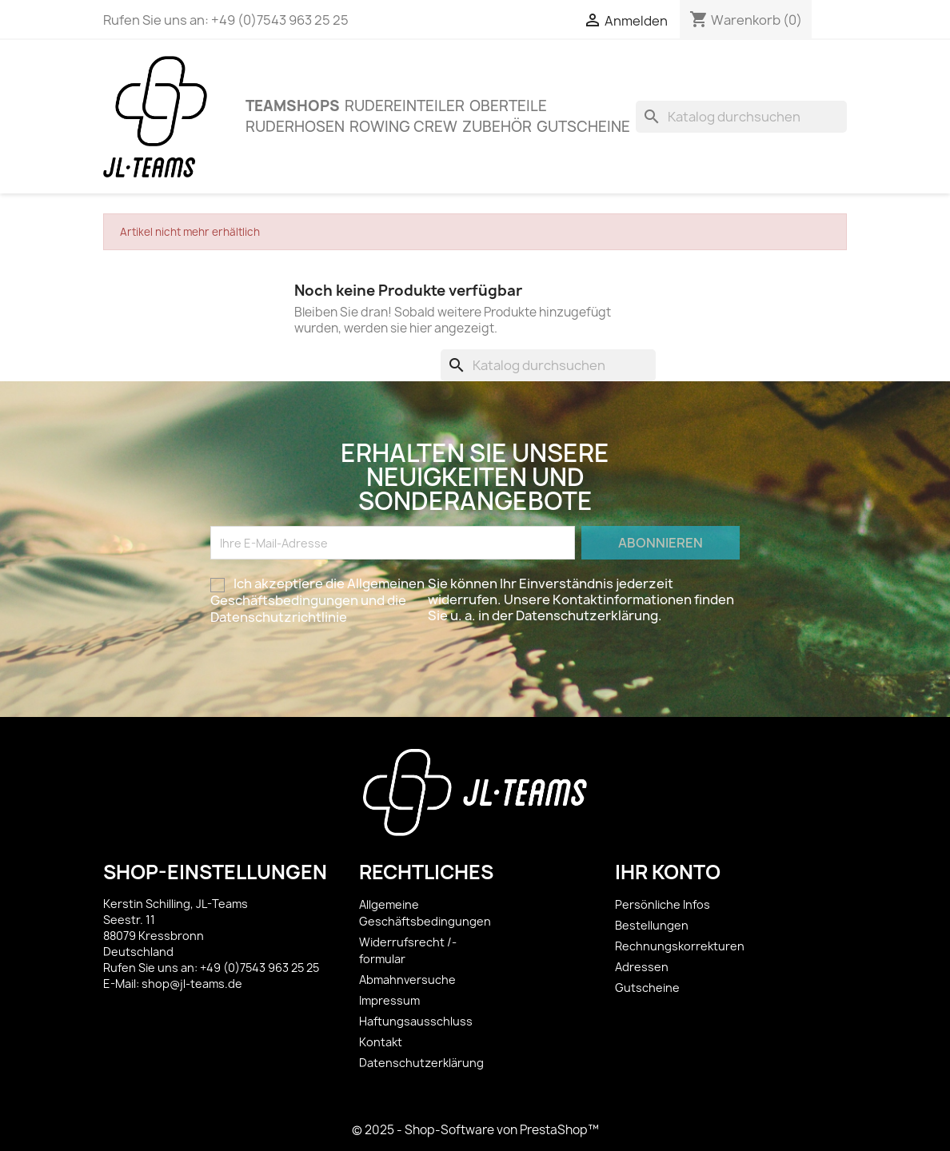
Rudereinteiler (405, 106)
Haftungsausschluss (416, 1021)
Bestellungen (652, 925)
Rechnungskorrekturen (679, 946)
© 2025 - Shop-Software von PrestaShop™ (475, 1129)
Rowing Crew (403, 127)
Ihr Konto (667, 872)
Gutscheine (583, 127)
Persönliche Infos (662, 904)
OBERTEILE (508, 106)
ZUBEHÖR (497, 127)
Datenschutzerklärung (421, 1062)
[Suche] (741, 117)
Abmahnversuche (407, 979)
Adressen (642, 966)
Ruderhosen (295, 127)
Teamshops (292, 106)
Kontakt (380, 1041)
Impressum (389, 1000)
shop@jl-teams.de (192, 983)
